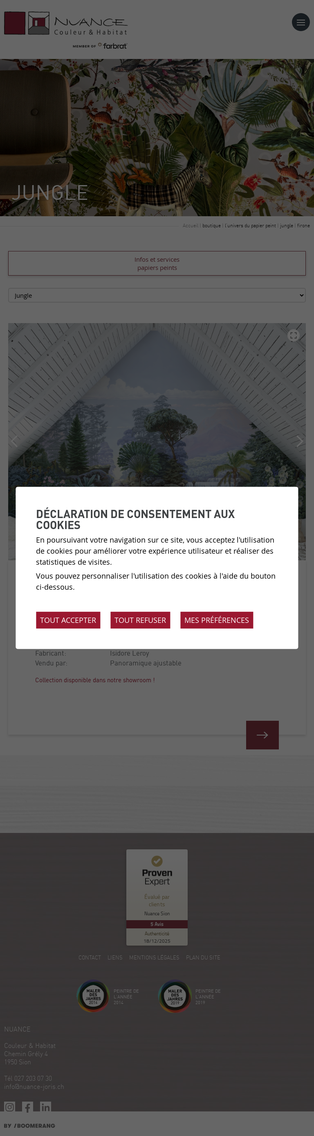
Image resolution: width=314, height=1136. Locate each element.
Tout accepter (68, 620)
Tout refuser (140, 620)
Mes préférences (216, 620)
